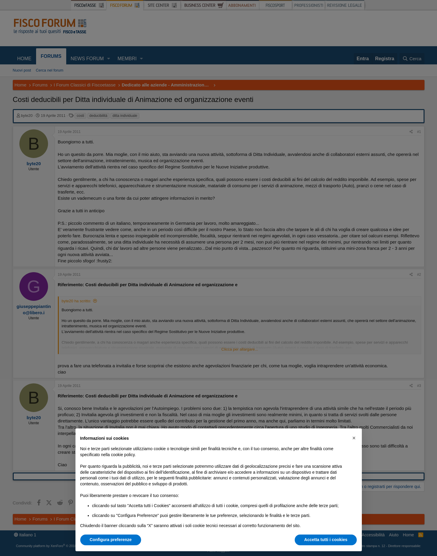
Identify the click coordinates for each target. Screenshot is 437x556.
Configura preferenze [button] (111, 539)
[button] (354, 438)
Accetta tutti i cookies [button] (326, 539)
